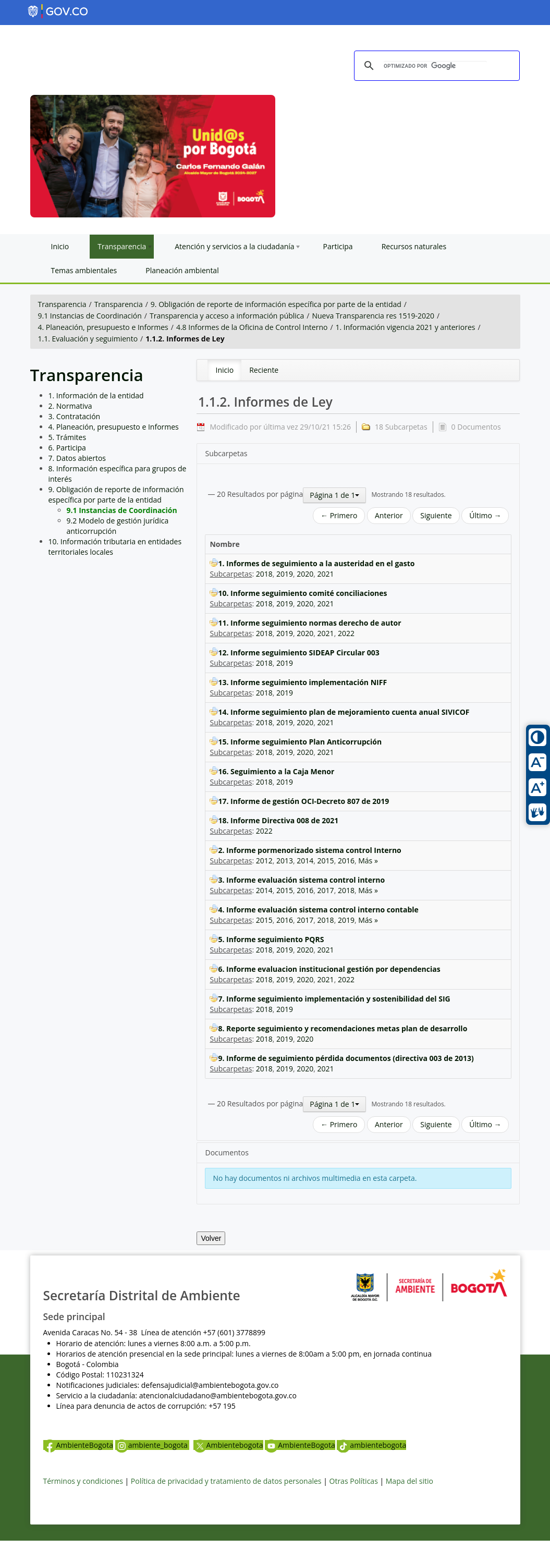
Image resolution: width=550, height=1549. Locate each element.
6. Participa (67, 448)
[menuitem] (224, 370)
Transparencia (62, 304)
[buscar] (435, 66)
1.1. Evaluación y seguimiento (88, 339)
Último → (485, 515)
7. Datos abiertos (77, 458)
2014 (305, 860)
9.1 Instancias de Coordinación (90, 316)
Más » (368, 860)
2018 (264, 574)
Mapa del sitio (409, 1481)
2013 (284, 860)
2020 (305, 574)
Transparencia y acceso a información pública (227, 316)
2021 (325, 574)
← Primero (339, 515)
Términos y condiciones (83, 1481)
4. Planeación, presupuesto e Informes (103, 327)
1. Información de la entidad (96, 395)
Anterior (389, 515)
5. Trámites (67, 437)
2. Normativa (70, 406)
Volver (211, 1238)
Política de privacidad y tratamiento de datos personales (226, 1481)
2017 (325, 890)
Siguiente (435, 515)
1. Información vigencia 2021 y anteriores (405, 327)
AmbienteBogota (78, 1445)
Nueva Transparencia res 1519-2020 (373, 316)
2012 (264, 860)
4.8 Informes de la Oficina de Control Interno (251, 327)
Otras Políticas (353, 1481)
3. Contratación (74, 416)
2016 (346, 860)
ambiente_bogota (152, 1445)
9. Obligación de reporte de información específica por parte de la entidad (276, 304)
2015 (325, 860)
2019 (284, 574)
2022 (346, 633)
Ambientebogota (228, 1445)
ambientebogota (371, 1445)
